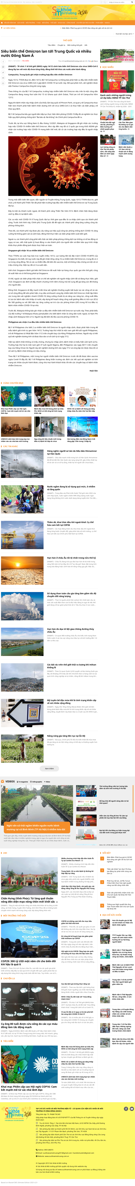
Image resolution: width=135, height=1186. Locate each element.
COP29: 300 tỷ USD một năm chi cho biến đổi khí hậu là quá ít (28, 962)
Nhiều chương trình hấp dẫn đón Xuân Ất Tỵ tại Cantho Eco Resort (77, 859)
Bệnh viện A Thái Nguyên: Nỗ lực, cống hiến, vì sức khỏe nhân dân (122, 996)
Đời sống (45, 23)
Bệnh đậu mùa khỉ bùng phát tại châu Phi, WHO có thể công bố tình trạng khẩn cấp (49, 411)
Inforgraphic (37, 782)
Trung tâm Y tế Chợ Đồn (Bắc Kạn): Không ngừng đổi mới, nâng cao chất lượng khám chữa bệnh (121, 1027)
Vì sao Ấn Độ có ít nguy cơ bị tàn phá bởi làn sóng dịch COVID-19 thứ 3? (77, 1013)
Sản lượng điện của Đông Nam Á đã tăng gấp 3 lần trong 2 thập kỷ (81, 440)
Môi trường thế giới (74, 45)
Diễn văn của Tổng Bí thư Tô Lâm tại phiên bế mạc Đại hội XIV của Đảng (113, 817)
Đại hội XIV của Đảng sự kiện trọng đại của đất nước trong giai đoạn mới (114, 831)
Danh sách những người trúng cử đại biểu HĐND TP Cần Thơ (115, 96)
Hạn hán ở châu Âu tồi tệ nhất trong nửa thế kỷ (71, 557)
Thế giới (53, 23)
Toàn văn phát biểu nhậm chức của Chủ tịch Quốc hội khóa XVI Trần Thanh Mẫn (120, 895)
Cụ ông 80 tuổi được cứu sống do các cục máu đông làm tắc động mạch (29, 1025)
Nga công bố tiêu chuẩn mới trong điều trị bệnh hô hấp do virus (47, 440)
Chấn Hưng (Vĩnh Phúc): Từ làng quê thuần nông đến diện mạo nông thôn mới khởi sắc (29, 900)
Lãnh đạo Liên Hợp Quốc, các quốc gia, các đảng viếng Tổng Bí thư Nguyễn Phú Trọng (77, 887)
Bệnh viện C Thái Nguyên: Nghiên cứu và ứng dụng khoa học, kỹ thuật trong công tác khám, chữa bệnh (122, 953)
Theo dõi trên (73, 61)
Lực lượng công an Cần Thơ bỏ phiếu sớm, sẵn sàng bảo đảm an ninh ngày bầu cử (107, 151)
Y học (38, 23)
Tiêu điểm (51, 45)
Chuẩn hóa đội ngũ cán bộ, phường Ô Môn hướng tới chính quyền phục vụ (107, 126)
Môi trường (30, 23)
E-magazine (23, 782)
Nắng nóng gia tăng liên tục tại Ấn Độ (66, 735)
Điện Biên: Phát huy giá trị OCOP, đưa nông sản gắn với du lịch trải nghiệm (95, 28)
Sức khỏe (20, 23)
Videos (107, 23)
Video (48, 782)
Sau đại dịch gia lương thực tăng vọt (75, 984)
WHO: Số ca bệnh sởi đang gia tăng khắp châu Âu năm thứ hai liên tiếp (81, 410)
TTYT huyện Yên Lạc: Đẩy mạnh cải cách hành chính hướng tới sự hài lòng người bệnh (122, 938)
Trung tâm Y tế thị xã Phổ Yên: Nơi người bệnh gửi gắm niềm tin (122, 982)
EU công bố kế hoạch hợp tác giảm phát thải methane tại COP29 (77, 937)
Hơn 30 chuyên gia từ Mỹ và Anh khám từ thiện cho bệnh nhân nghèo (122, 922)
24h (85, 45)
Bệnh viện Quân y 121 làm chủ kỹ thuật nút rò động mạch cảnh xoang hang (126, 151)
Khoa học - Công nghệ (66, 23)
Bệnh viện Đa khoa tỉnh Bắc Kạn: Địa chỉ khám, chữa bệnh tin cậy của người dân (123, 1041)
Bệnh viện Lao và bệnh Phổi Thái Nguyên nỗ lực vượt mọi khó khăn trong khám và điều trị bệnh (123, 968)
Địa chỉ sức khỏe (112, 915)
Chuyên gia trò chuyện (85, 23)
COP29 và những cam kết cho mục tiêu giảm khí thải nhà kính (76, 922)
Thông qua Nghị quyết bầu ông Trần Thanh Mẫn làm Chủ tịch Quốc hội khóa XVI (120, 906)
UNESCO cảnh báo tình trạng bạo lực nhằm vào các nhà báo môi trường (15, 440)
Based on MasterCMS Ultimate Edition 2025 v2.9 (19, 1182)
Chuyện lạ (61, 45)
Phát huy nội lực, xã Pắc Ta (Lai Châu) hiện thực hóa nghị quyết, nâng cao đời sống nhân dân (119, 883)
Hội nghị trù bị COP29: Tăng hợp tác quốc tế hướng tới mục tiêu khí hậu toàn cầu (77, 952)
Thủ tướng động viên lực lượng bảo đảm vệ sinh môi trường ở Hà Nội (113, 787)
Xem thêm (49, 768)
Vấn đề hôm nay (10, 23)
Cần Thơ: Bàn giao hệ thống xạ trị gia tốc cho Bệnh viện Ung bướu (126, 125)
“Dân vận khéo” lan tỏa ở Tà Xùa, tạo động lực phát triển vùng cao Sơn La (119, 871)
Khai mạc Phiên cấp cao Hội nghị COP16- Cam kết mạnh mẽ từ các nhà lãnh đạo (15, 411)
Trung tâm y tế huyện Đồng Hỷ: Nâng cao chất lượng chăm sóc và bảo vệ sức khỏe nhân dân (123, 1012)
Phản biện (99, 23)
